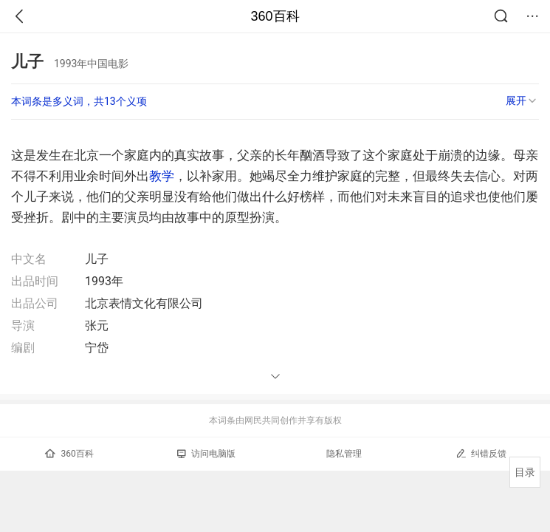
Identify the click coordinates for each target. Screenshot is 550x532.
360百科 (274, 16)
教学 (161, 175)
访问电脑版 (206, 454)
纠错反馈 (481, 453)
